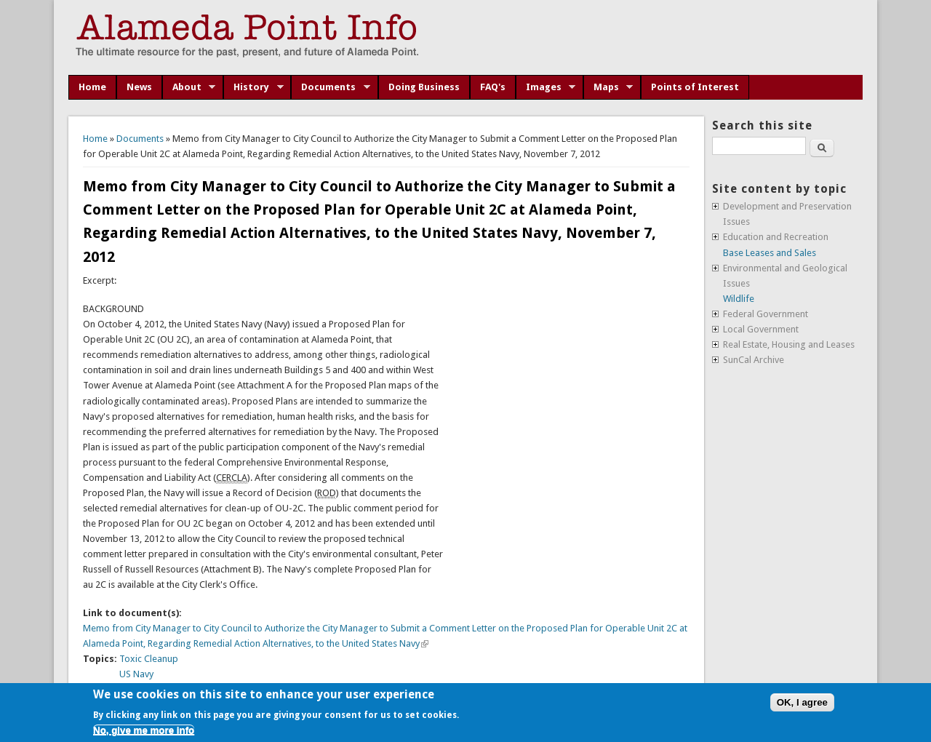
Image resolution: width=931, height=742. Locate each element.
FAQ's (493, 86)
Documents (330, 87)
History (253, 87)
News (139, 86)
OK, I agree (802, 702)
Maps (608, 87)
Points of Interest (695, 86)
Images (546, 87)
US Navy (136, 674)
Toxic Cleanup (148, 658)
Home (92, 86)
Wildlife (738, 298)
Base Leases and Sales (769, 252)
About (189, 87)
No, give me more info (143, 730)
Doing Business (424, 86)
